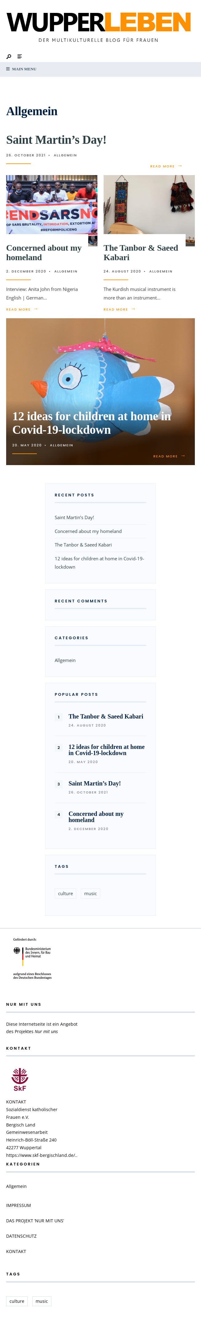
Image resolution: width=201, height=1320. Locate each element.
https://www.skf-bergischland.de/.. (41, 1155)
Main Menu (21, 69)
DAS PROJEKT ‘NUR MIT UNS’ (35, 1221)
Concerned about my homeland (43, 252)
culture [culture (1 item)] (65, 893)
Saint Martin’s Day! (56, 139)
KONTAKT (16, 1251)
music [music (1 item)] (90, 893)
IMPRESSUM (18, 1205)
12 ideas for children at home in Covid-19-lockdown (91, 422)
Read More (166, 166)
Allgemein (65, 155)
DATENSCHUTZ (21, 1236)
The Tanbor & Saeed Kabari (141, 252)
